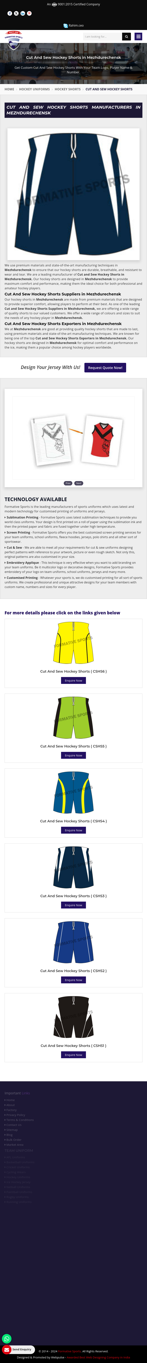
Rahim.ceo (73, 25)
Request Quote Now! (105, 367)
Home (9, 89)
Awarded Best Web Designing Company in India (98, 1357)
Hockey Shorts (68, 89)
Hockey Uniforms (34, 89)
